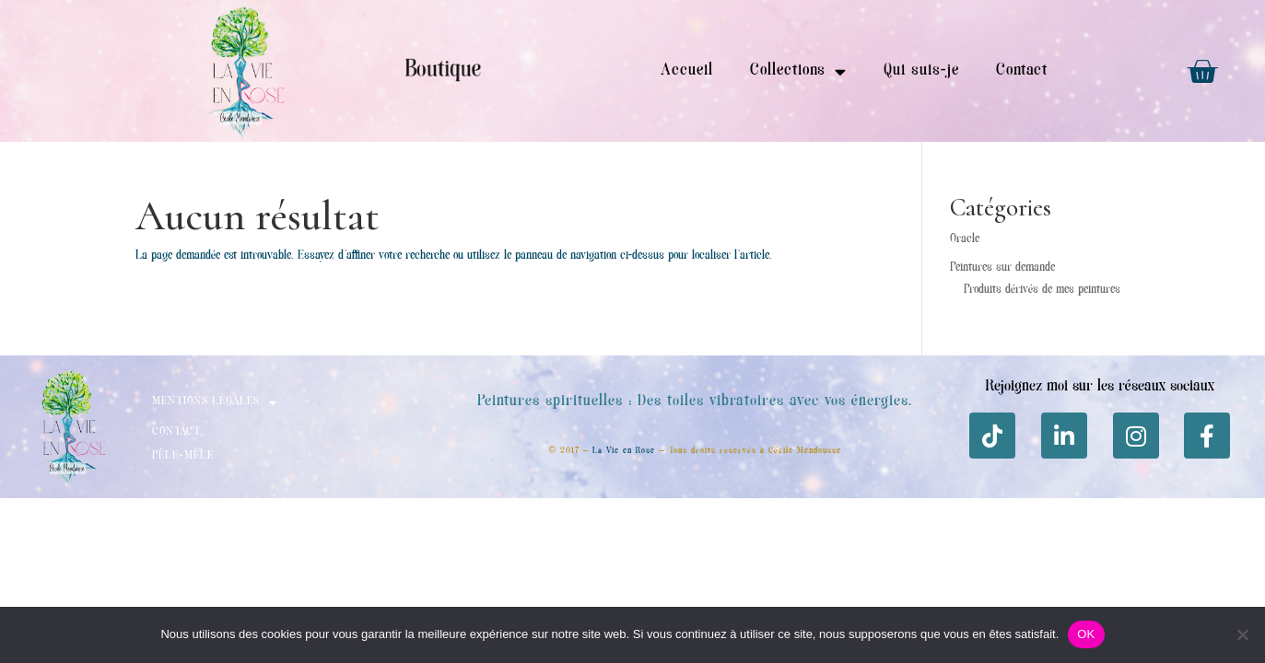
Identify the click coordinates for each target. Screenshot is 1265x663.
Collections (798, 71)
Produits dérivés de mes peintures (1042, 290)
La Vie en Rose (623, 451)
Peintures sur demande (1002, 268)
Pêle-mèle (182, 456)
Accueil (687, 71)
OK (1086, 634)
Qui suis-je (921, 71)
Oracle (964, 239)
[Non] (1242, 634)
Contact (1022, 71)
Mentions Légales (214, 403)
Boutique (443, 70)
